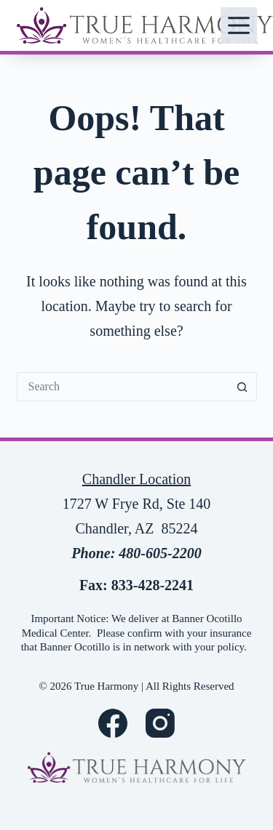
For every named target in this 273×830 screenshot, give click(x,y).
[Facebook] (112, 723)
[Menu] (239, 25)
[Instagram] (160, 723)
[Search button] (242, 386)
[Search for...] (122, 386)
